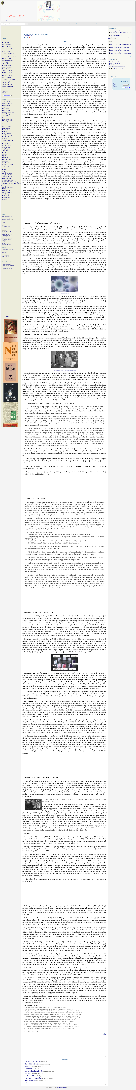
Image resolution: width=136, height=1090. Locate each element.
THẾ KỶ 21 (4, 238)
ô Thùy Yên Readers (7, 86)
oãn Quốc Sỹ (6, 136)
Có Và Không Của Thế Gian (116, 31)
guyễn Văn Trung (7, 135)
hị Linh (4, 199)
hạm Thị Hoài (6, 190)
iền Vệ (10, 70)
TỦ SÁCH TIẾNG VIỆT (6, 255)
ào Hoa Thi (5, 108)
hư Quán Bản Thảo (7, 60)
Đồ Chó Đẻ (28, 1069)
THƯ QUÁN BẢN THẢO (6, 244)
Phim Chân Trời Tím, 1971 (7, 268)
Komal (114, 85)
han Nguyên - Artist (7, 62)
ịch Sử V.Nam (6, 41)
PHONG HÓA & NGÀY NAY (7, 216)
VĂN (3, 229)
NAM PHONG (4, 232)
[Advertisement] (99, 11)
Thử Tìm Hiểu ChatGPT (115, 35)
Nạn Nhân (28, 1066)
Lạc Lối (27, 1083)
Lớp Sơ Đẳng (5, 251)
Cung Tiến (48, 7)
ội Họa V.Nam (6, 46)
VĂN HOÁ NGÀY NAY (6, 235)
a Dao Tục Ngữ (6, 58)
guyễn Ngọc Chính (7, 187)
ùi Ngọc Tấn (6, 197)
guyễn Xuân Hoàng (7, 164)
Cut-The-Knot (115, 87)
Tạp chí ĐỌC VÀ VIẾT (6, 243)
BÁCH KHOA (9, 238)
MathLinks (115, 86)
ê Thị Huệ (5, 154)
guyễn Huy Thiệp (7, 192)
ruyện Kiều (5, 107)
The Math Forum (116, 83)
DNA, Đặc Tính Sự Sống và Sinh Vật (119, 32)
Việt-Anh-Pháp (5, 91)
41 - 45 (119, 68)
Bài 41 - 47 (111, 64)
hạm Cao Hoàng (6, 178)
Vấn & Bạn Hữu (7, 176)
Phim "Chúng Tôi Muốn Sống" (8, 265)
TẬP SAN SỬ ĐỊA (5, 236)
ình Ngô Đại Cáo (7, 119)
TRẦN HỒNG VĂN (28, 35)
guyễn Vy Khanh (7, 149)
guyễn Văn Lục (6, 145)
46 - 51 (123, 68)
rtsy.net (6, 49)
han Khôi (5, 130)
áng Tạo (10, 72)
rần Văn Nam (6, 147)
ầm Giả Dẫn (6, 110)
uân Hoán (5, 161)
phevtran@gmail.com (61, 1087)
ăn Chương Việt (6, 77)
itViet (4, 74)
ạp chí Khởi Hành (7, 82)
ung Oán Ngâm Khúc (8, 112)
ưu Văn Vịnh (6, 143)
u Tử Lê (4, 169)
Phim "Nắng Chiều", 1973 (7, 266)
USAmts (114, 84)
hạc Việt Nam (6, 51)
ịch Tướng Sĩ (6, 105)
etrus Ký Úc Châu (7, 69)
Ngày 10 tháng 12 (30, 1080)
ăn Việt (4, 75)
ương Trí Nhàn (6, 195)
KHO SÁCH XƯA (5, 256)
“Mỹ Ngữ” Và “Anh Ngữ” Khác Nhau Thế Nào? (120, 53)
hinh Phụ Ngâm (6, 114)
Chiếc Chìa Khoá (30, 1076)
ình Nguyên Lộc (6, 133)
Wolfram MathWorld (114, 82)
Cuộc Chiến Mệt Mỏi (32, 1064)
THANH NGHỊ (4, 234)
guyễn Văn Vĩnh (6, 126)
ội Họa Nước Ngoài (7, 48)
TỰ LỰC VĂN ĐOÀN (6, 219)
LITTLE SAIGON (5, 259)
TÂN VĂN (4, 240)
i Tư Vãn (5, 117)
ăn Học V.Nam (6, 44)
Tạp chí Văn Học (5, 223)
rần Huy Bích (6, 142)
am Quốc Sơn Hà (7, 103)
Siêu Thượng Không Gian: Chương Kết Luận (120, 40)
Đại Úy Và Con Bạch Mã (33, 1062)
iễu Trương (5, 152)
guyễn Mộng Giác (7, 173)
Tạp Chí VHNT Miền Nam (6, 239)
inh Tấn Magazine (7, 81)
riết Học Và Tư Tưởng (8, 79)
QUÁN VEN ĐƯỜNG (6, 257)
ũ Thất (4, 171)
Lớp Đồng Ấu (5, 252)
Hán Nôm (4, 92)
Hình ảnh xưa (5, 269)
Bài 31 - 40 (117, 63)
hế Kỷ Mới (5, 63)
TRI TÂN (9, 232)
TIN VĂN (3, 241)
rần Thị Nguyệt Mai (7, 180)
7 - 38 (115, 68)
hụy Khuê (5, 150)
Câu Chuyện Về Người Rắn (33, 1071)
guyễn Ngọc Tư (6, 194)
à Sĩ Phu (4, 189)
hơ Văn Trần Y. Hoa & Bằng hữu (11, 182)
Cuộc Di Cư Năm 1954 (7, 264)
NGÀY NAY (10, 234)
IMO (114, 81)
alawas (4, 70)
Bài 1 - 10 (111, 61)
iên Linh (4, 138)
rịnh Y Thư (5, 166)
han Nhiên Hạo (6, 159)
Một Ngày (28, 1073)
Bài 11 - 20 (116, 61)
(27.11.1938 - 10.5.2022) (48, 9)
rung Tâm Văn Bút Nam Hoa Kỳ (10, 56)
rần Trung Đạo (6, 162)
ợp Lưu (10, 74)
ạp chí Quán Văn (7, 84)
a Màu (4, 72)
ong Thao (5, 157)
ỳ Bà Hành (5, 115)
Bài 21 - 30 (111, 63)
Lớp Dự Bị (5, 253)
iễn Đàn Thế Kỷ (6, 65)
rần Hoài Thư (6, 168)
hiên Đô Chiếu (6, 101)
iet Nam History (6, 43)
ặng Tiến (5, 156)
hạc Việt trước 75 (9, 53)
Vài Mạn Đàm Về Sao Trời (116, 43)
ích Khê (4, 131)
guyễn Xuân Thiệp (7, 175)
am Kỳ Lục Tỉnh (6, 67)
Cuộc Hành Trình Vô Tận (33, 1078)
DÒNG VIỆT (4, 225)
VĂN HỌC (4, 222)
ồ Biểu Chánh (6, 128)
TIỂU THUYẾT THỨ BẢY (6, 231)
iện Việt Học (6, 55)
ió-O (10, 75)
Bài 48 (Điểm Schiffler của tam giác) (117, 66)
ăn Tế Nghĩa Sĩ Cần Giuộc (9, 121)
